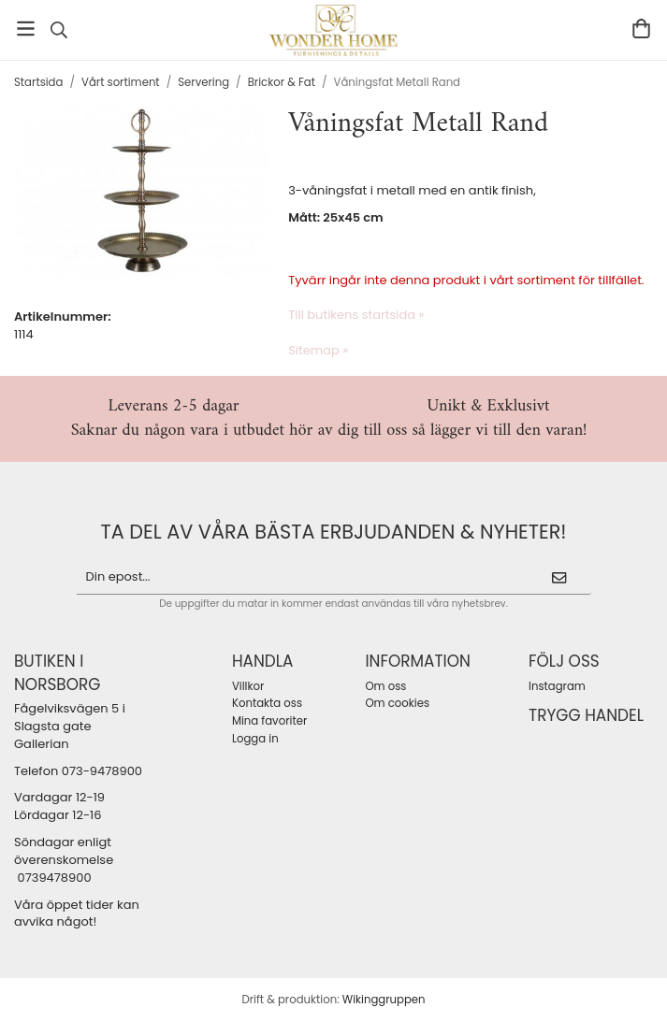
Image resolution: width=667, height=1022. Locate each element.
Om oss (385, 686)
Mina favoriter (269, 720)
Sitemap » (318, 350)
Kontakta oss (267, 703)
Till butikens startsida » (356, 315)
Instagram (557, 686)
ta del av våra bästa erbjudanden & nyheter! (334, 531)
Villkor (248, 686)
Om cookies (397, 703)
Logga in (255, 738)
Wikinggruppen (384, 999)
